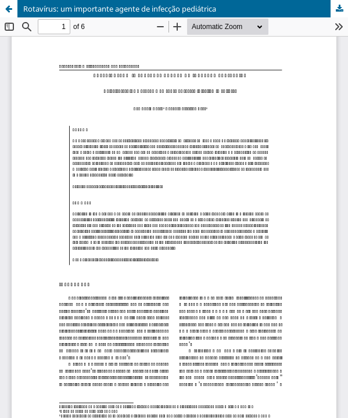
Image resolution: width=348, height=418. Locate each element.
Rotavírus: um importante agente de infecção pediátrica (119, 8)
